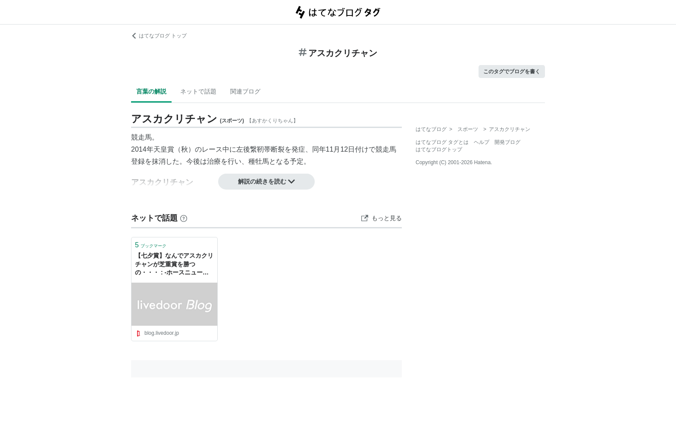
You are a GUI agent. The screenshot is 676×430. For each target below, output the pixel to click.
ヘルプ (481, 142)
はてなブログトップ (439, 149)
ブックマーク (150, 245)
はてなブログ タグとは (442, 142)
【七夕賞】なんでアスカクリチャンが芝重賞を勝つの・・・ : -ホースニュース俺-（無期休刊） (174, 264)
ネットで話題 (198, 91)
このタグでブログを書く (511, 72)
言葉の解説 (151, 91)
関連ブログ (245, 91)
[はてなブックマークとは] (183, 218)
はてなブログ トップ (159, 36)
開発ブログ (507, 142)
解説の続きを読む (266, 181)
